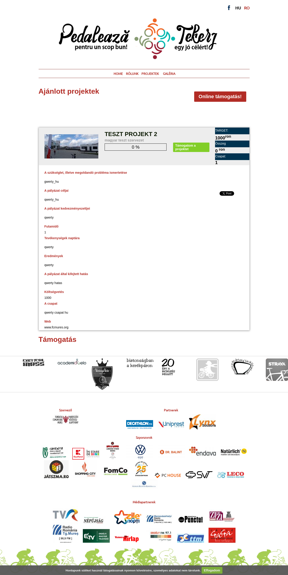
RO (247, 7)
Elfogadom (212, 570)
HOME (118, 74)
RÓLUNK (132, 74)
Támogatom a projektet (185, 147)
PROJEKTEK (150, 74)
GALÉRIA (169, 74)
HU (238, 7)
